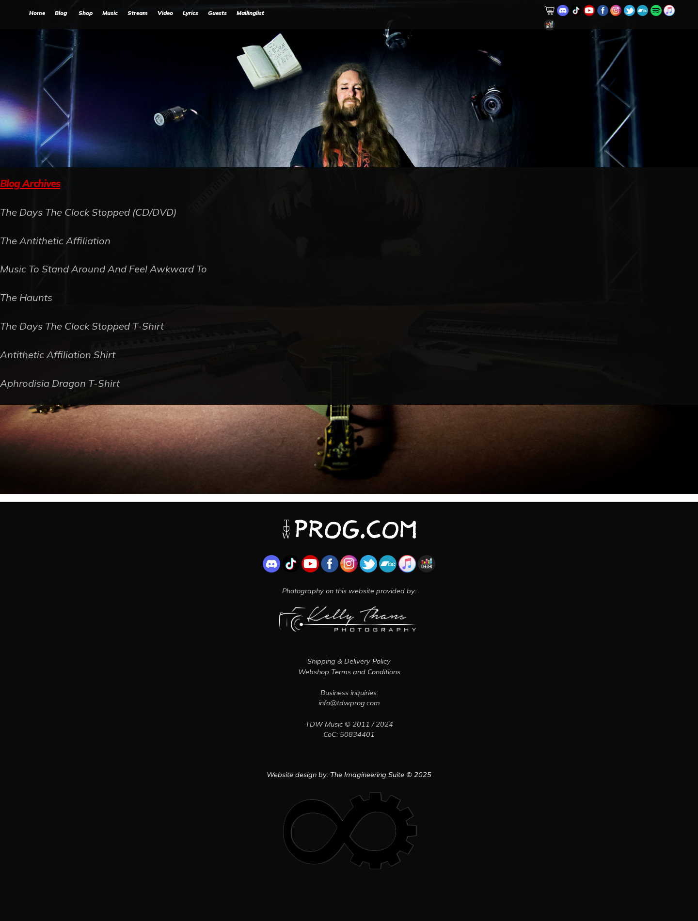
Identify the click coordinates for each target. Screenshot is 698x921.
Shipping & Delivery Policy (349, 661)
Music (110, 12)
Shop (86, 12)
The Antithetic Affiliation (55, 241)
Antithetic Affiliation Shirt (57, 355)
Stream (137, 12)
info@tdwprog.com (349, 703)
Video (165, 12)
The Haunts (26, 297)
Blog (61, 12)
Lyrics (190, 12)
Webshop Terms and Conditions (349, 671)
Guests (217, 12)
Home (37, 12)
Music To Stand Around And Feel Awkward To (103, 269)
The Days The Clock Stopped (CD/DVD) (88, 212)
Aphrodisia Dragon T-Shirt (60, 383)
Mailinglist (250, 12)
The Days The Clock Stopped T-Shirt (82, 326)
